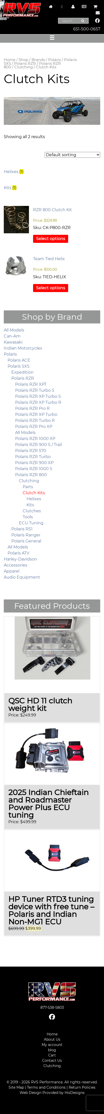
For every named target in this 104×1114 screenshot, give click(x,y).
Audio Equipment (22, 577)
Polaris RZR (25, 63)
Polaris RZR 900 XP (34, 462)
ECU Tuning (31, 523)
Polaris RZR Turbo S (34, 390)
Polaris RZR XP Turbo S (38, 396)
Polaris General (26, 541)
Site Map (16, 1087)
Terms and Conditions (46, 1087)
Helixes (34, 498)
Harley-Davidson (20, 559)
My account (52, 1044)
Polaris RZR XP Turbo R (38, 402)
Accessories (15, 565)
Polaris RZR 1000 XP (35, 438)
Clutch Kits (34, 492)
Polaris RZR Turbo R (35, 420)
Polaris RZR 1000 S (33, 468)
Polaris (54, 60)
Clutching (23, 67)
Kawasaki (13, 342)
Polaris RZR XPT (30, 384)
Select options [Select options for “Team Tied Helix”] (50, 288)
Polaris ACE (19, 360)
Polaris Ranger (25, 535)
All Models (14, 330)
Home (9, 60)
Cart (52, 1055)
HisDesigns (75, 1092)
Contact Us (52, 1060)
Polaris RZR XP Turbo (36, 414)
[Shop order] (72, 155)
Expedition (22, 372)
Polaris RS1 (22, 529)
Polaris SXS (19, 366)
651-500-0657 (86, 29)
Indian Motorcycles (23, 348)
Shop (23, 60)
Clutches (32, 511)
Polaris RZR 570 (30, 450)
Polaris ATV (18, 553)
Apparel (11, 571)
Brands (38, 60)
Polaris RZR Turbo (33, 456)
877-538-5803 (52, 1007)
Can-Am (12, 336)
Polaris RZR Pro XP (33, 426)
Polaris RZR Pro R (32, 408)
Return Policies (82, 1087)
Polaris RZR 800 (31, 474)
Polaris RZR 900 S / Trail (38, 444)
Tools (28, 517)
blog (52, 1050)
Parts (28, 486)
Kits (30, 505)
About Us (52, 1039)
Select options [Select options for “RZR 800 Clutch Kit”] (50, 238)
